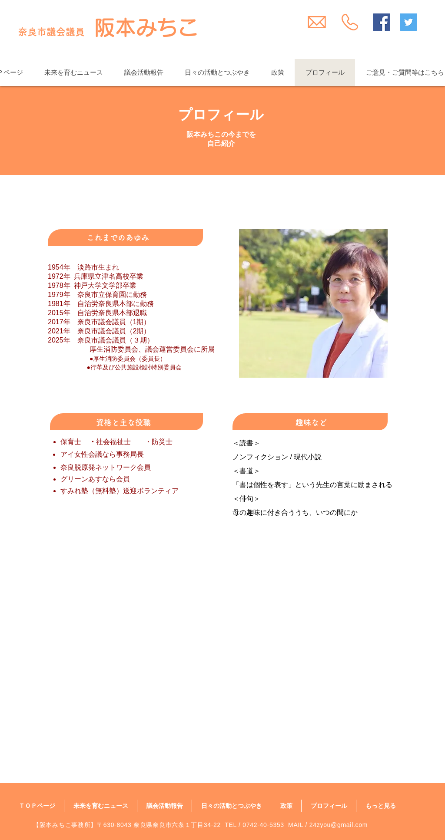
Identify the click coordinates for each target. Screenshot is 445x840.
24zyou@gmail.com (338, 824)
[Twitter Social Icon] (408, 22)
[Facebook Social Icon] (381, 22)
